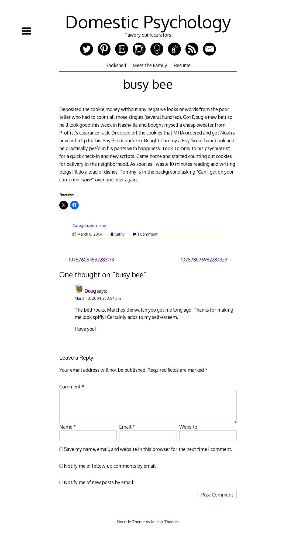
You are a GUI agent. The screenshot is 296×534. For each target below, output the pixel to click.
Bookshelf (115, 65)
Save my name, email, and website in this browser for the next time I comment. (148, 449)
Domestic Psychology (148, 21)
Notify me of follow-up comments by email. (110, 466)
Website (188, 427)
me (103, 225)
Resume (182, 65)
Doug (90, 291)
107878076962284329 (204, 260)
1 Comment (145, 234)
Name (67, 427)
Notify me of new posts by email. (99, 482)
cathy (118, 234)
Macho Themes (165, 521)
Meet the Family (150, 65)
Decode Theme (131, 521)
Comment (71, 387)
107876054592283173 (91, 260)
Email (127, 427)
